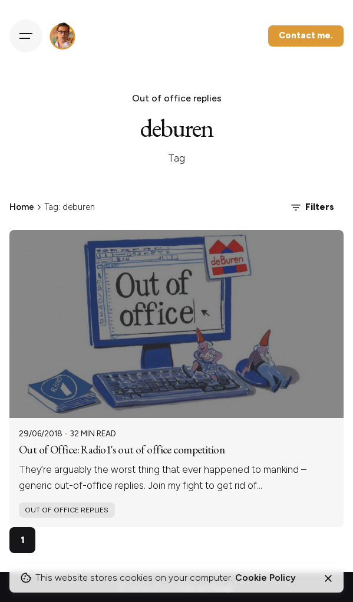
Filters (311, 207)
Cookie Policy (265, 577)
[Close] (328, 578)
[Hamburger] (25, 35)
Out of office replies (66, 509)
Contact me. (306, 35)
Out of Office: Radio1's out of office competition (122, 449)
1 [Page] (23, 539)
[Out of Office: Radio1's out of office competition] (176, 324)
